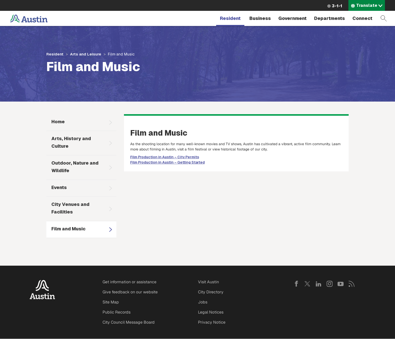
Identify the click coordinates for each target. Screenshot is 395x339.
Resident (230, 18)
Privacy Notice (211, 322)
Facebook (296, 284)
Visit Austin (208, 282)
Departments (329, 18)
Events (59, 187)
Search (383, 18)
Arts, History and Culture (71, 142)
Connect (362, 18)
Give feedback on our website (130, 292)
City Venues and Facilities (70, 208)
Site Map (111, 302)
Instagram (329, 284)
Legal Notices (210, 312)
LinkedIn (318, 284)
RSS (352, 284)
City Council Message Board (129, 322)
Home (58, 122)
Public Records (116, 312)
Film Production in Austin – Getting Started (167, 162)
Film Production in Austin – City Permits (164, 157)
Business (260, 18)
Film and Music (68, 229)
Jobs (202, 302)
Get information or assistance (129, 282)
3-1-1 (337, 6)
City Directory (210, 292)
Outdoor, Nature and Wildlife (74, 166)
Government (292, 18)
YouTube (341, 284)
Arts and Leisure (85, 54)
